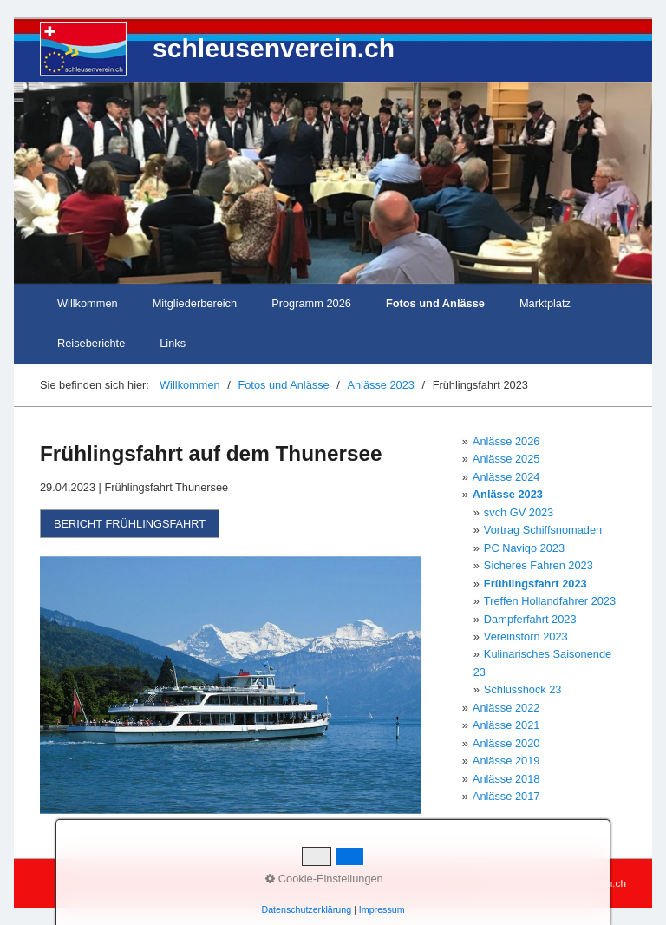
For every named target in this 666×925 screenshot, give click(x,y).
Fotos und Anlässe (435, 303)
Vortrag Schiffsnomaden (543, 529)
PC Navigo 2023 (524, 547)
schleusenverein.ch (274, 48)
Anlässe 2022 (506, 707)
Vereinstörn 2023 (526, 636)
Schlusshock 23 (523, 689)
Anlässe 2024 (506, 476)
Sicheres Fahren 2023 (538, 565)
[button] (129, 523)
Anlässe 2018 (506, 778)
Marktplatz (545, 303)
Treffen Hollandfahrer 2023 (550, 600)
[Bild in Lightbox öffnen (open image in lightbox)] (230, 685)
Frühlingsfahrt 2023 (535, 583)
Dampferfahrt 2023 (530, 619)
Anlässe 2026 (506, 441)
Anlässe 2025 (506, 458)
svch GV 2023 (518, 512)
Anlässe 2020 (506, 743)
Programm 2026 (311, 303)
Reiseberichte (91, 343)
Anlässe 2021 (506, 724)
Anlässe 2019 (506, 760)
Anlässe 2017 (506, 796)
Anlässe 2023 (508, 494)
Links (173, 343)
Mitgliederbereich (195, 303)
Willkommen (87, 303)
